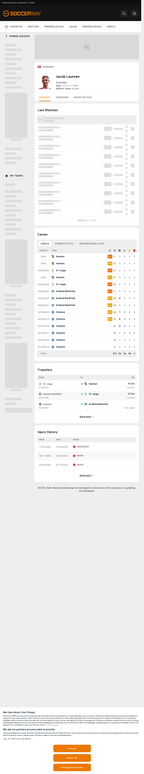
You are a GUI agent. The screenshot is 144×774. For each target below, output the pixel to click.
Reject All (72, 758)
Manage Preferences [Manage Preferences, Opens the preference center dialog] (72, 767)
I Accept (72, 748)
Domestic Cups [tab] (64, 243)
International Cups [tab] (91, 243)
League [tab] (45, 243)
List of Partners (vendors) (17, 738)
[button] (124, 13)
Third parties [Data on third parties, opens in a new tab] (52, 725)
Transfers (62, 97)
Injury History (83, 97)
